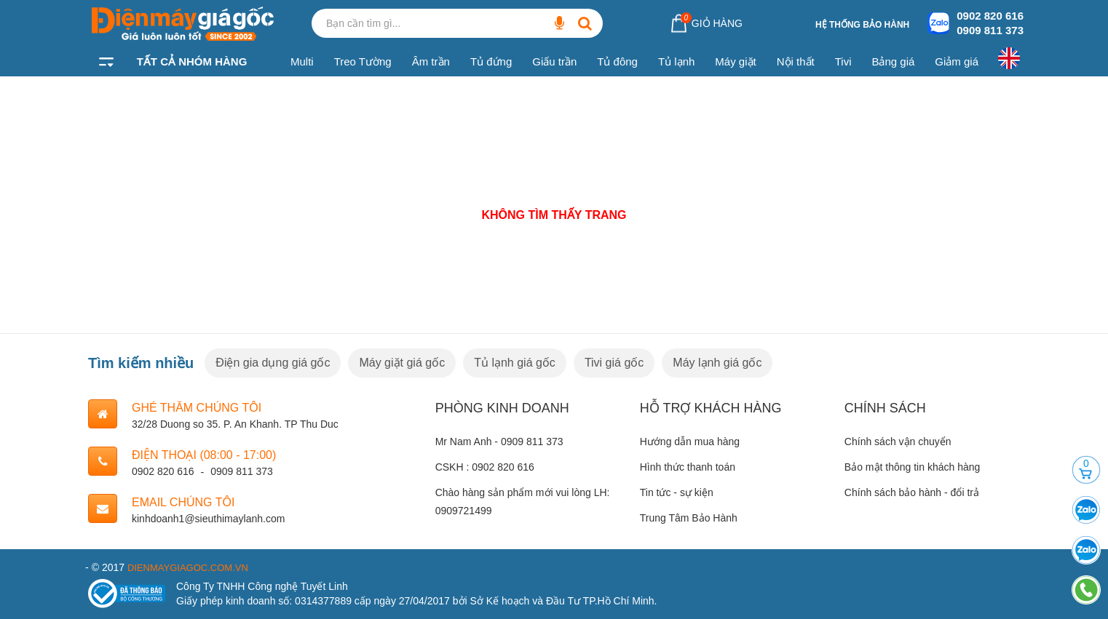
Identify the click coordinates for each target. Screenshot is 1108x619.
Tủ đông (617, 61)
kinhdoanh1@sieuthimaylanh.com (208, 518)
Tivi (843, 61)
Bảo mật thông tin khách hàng (912, 467)
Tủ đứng (491, 61)
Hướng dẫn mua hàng (690, 441)
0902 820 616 (990, 15)
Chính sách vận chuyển (897, 441)
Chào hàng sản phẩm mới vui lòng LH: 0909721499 (522, 501)
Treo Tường (363, 61)
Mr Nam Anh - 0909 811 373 (499, 441)
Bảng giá (892, 61)
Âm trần (431, 61)
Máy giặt (735, 61)
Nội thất (796, 61)
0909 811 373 (990, 30)
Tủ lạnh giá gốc (514, 362)
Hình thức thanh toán (687, 467)
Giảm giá (956, 61)
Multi (302, 61)
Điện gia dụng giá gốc (272, 362)
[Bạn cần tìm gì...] (559, 23)
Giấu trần (554, 61)
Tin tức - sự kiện (676, 492)
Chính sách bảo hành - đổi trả (911, 492)
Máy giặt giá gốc (402, 362)
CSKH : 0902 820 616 (484, 467)
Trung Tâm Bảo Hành (688, 518)
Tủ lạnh (676, 61)
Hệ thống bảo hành (862, 25)
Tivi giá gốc (614, 362)
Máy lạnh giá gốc (717, 362)
